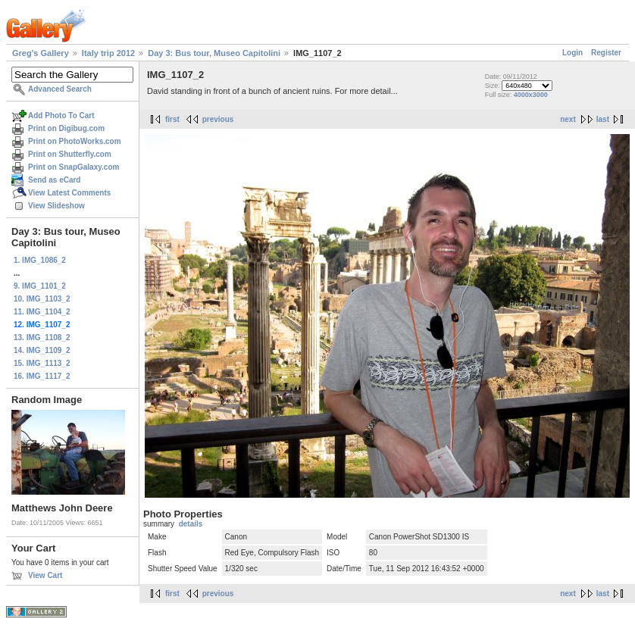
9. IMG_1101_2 (40, 286)
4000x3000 (531, 94)
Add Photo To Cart (61, 115)
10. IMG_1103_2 (42, 299)
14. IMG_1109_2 (42, 350)
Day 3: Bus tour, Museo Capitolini (214, 53)
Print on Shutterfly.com (69, 154)
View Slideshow (56, 206)
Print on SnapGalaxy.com (73, 167)
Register (606, 52)
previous (218, 119)
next (568, 119)
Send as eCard (54, 180)
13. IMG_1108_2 (42, 337)
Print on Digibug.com (66, 128)
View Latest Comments (69, 193)
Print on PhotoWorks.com (74, 141)
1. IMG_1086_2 (40, 260)
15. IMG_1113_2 (42, 363)
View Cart (45, 575)
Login (572, 52)
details (191, 524)
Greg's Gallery (40, 53)
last (602, 119)
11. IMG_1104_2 (42, 312)
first (172, 119)
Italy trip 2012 (108, 53)
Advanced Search (60, 89)
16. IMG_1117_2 (42, 376)
